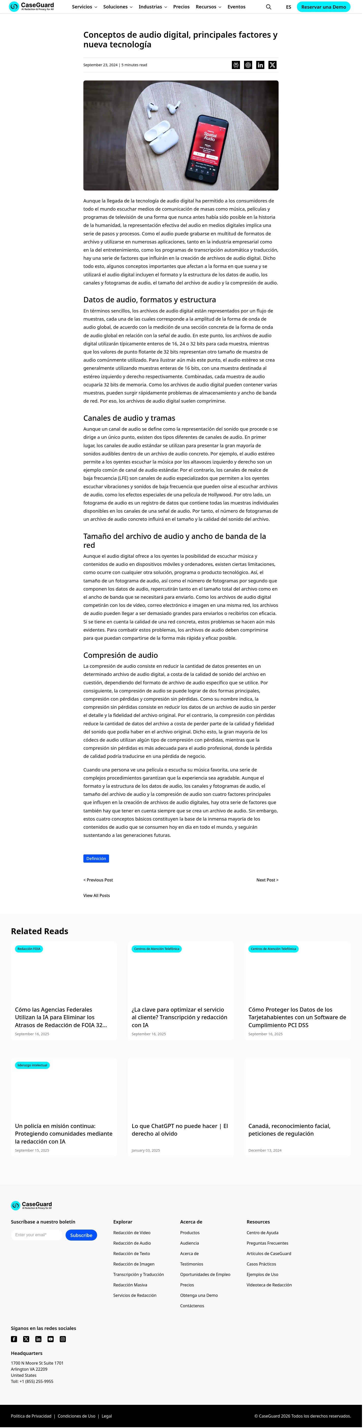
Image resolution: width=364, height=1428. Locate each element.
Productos (190, 1232)
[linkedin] (38, 1339)
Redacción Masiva (130, 1285)
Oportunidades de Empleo (205, 1274)
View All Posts (96, 895)
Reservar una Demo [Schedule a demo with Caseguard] (323, 7)
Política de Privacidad (31, 1416)
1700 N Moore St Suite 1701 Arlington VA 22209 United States (37, 1369)
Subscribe (81, 1235)
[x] (26, 1339)
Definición (96, 858)
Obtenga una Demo (199, 1295)
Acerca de (189, 1253)
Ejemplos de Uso (262, 1274)
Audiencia (189, 1243)
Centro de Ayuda (262, 1232)
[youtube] (51, 1339)
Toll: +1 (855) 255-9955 (32, 1381)
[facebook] (14, 1339)
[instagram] (63, 1339)
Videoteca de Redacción (269, 1285)
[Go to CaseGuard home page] (181, 1206)
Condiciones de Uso (76, 1416)
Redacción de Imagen (134, 1264)
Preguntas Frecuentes (267, 1243)
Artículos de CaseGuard (269, 1253)
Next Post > (267, 880)
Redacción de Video (131, 1232)
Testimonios (191, 1264)
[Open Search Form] (268, 6)
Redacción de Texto (131, 1253)
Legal (107, 1416)
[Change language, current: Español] (284, 6)
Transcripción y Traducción (138, 1274)
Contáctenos (192, 1306)
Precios (187, 1285)
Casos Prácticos (261, 1264)
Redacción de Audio (132, 1243)
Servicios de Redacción (135, 1295)
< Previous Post (98, 880)
